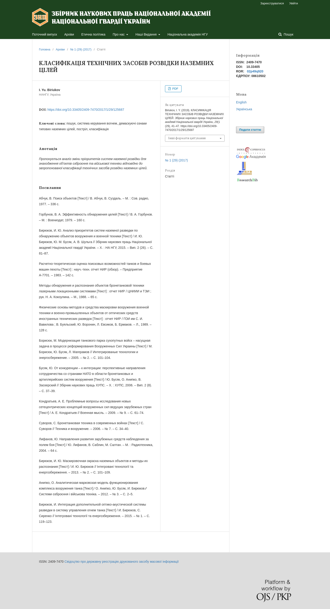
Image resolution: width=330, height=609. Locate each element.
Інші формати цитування (187, 138)
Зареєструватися (272, 3)
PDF (174, 88)
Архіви (69, 34)
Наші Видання (146, 34)
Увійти (293, 3)
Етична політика (93, 34)
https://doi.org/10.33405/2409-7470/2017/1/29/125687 (85, 109)
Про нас (119, 34)
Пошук (288, 34)
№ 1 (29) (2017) (80, 49)
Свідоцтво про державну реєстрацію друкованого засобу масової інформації (121, 561)
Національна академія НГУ (188, 34)
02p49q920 (255, 71)
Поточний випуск (44, 34)
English (241, 102)
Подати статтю (250, 129)
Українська (244, 109)
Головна (44, 49)
